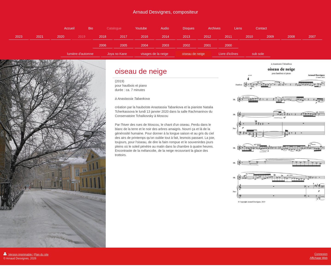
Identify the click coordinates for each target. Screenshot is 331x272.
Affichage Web (319, 258)
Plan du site (41, 254)
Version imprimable (18, 254)
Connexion (321, 254)
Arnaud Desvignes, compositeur (165, 11)
